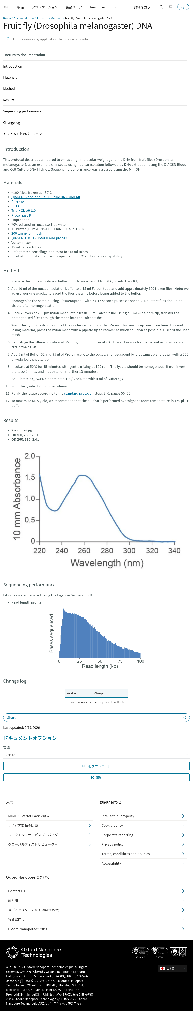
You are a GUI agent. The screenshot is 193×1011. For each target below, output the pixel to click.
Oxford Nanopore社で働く (28, 928)
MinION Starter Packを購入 (29, 815)
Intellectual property (118, 815)
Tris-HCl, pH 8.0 (23, 210)
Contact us (16, 890)
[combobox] (173, 968)
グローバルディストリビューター (33, 844)
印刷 (96, 777)
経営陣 (13, 900)
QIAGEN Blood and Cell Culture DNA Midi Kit (45, 196)
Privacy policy (113, 844)
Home (7, 18)
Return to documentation (25, 54)
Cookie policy (112, 825)
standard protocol (78, 393)
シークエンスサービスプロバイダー (34, 834)
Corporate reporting (117, 834)
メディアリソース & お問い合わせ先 (34, 909)
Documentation (24, 18)
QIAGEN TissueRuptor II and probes (39, 237)
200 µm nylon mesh (26, 233)
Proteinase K (21, 215)
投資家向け (16, 919)
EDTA (15, 206)
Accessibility (111, 863)
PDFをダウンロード (96, 766)
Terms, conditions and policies (126, 853)
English (97, 755)
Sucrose (17, 201)
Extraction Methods (49, 18)
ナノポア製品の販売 (23, 825)
